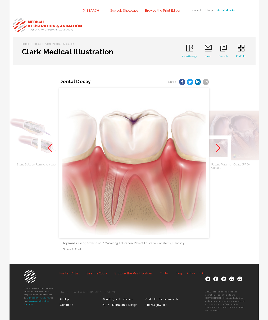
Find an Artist (69, 273)
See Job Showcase (124, 10)
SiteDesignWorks (156, 304)
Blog (179, 273)
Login (195, 273)
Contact (195, 10)
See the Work (97, 273)
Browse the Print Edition (163, 10)
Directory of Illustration (117, 299)
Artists (37, 43)
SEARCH (91, 10)
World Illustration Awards (161, 299)
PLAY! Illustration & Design (119, 304)
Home (25, 43)
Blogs (209, 10)
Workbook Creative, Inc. (38, 298)
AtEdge (64, 299)
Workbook (66, 304)
